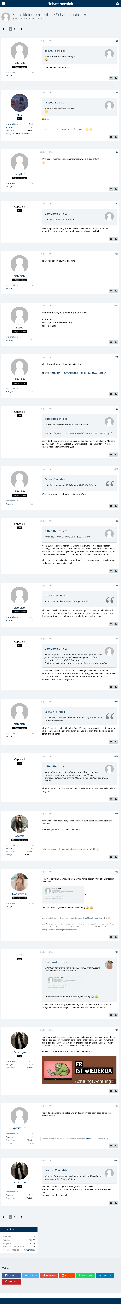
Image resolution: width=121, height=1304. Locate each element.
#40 (116, 1160)
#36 (116, 871)
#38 (116, 1030)
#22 (116, 92)
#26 (116, 305)
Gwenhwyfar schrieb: (57, 962)
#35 (116, 813)
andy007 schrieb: (55, 50)
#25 (116, 253)
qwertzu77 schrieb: (56, 1170)
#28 (116, 408)
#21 (116, 40)
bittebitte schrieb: (56, 213)
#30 (116, 521)
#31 (116, 585)
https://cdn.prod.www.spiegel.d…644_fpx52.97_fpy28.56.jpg (76, 372)
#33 (116, 701)
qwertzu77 (20, 18)
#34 (116, 756)
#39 (116, 1105)
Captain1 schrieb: (55, 479)
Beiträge (9, 75)
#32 (116, 638)
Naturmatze (29, 1250)
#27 (116, 357)
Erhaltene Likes (11, 72)
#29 (116, 469)
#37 (116, 952)
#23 (116, 151)
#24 (116, 203)
